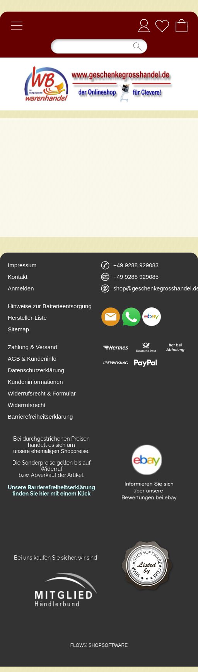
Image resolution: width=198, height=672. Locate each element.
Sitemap (18, 329)
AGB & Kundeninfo (32, 358)
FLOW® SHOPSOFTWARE (99, 645)
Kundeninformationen (35, 381)
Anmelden (144, 25)
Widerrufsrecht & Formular (42, 393)
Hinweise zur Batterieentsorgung (50, 306)
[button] (17, 25)
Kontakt (17, 276)
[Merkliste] (162, 25)
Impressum (22, 265)
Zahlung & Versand (32, 347)
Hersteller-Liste (27, 317)
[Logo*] (99, 61)
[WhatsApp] (131, 316)
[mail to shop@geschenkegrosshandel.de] (110, 316)
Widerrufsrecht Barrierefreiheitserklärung (40, 411)
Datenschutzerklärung (36, 370)
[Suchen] (99, 46)
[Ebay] (151, 316)
